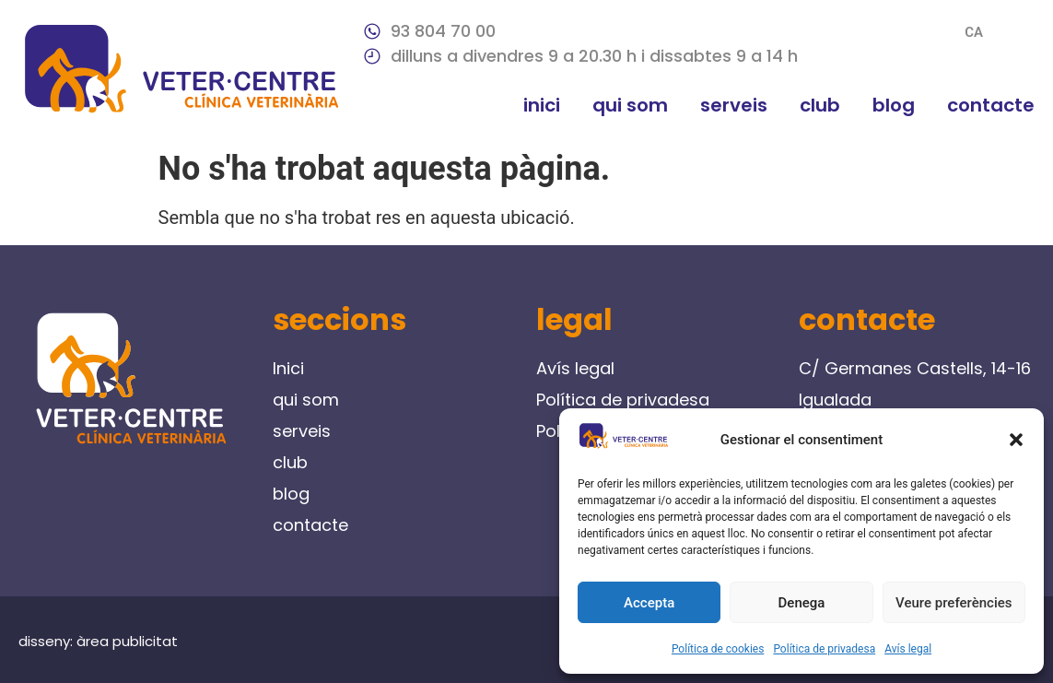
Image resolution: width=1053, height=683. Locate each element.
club (820, 105)
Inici (541, 105)
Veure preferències (953, 603)
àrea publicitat (127, 641)
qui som (630, 105)
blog (893, 105)
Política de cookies (718, 648)
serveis (733, 105)
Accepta (649, 603)
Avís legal (907, 648)
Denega (801, 603)
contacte (991, 105)
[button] (1016, 439)
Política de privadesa (824, 648)
